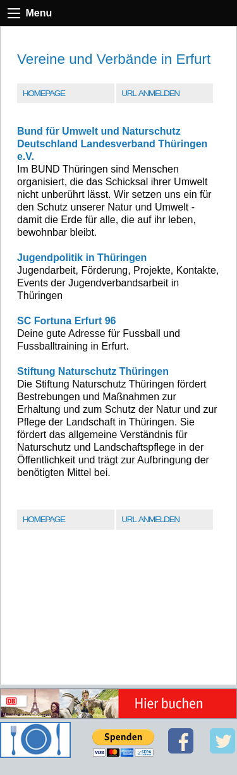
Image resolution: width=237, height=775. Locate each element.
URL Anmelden (150, 93)
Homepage (44, 93)
